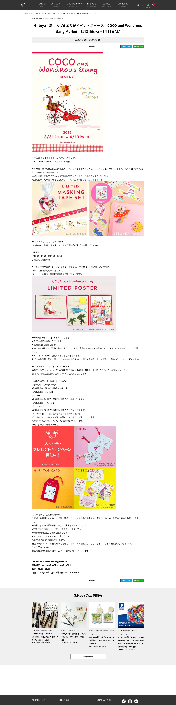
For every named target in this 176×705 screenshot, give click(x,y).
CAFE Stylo (62, 693)
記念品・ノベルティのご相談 (105, 689)
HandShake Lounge (65, 689)
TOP (22, 13)
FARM (60, 696)
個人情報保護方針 (37, 693)
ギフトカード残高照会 (127, 687)
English (133, 696)
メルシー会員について (38, 686)
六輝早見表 (124, 684)
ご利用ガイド (36, 682)
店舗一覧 (61, 682)
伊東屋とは (100, 682)
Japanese (123, 696)
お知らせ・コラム (80, 689)
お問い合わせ (36, 689)
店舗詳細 (112, 46)
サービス (78, 682)
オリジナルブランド (103, 686)
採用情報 (99, 693)
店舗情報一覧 (28, 13)
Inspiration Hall (64, 686)
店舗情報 (78, 686)
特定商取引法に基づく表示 (40, 696)
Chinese (141, 696)
